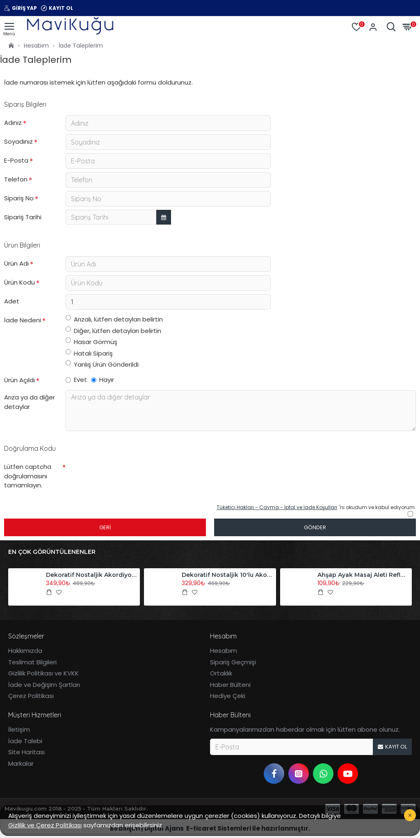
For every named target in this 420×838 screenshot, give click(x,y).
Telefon (15, 179)
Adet (11, 301)
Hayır (102, 379)
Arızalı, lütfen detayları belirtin (114, 319)
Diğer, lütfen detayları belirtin (113, 330)
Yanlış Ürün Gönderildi (102, 364)
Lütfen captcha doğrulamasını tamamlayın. (27, 475)
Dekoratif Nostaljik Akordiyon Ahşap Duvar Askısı (91, 575)
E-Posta (16, 160)
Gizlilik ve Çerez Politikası (45, 825)
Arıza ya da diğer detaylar (29, 402)
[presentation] (123, 474)
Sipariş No (19, 198)
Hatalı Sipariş (89, 353)
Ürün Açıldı (19, 380)
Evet (76, 379)
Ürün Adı (16, 263)
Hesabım (36, 45)
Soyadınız (18, 141)
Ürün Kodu (19, 282)
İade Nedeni (22, 320)
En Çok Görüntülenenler (52, 552)
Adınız (13, 122)
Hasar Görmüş (91, 341)
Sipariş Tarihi (22, 217)
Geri (105, 527)
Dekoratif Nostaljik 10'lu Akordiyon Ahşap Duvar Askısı (227, 575)
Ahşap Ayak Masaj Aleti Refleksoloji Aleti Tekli (363, 575)
